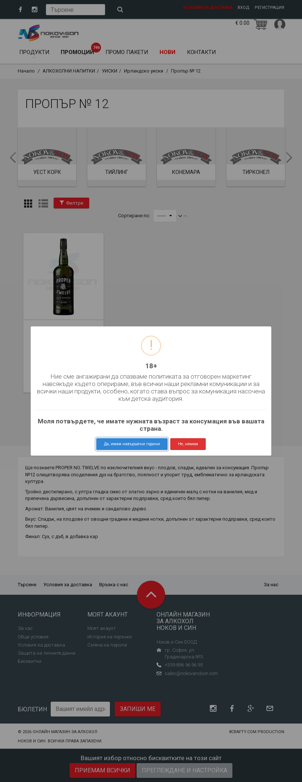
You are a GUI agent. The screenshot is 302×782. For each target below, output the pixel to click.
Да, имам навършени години (132, 444)
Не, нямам (188, 444)
